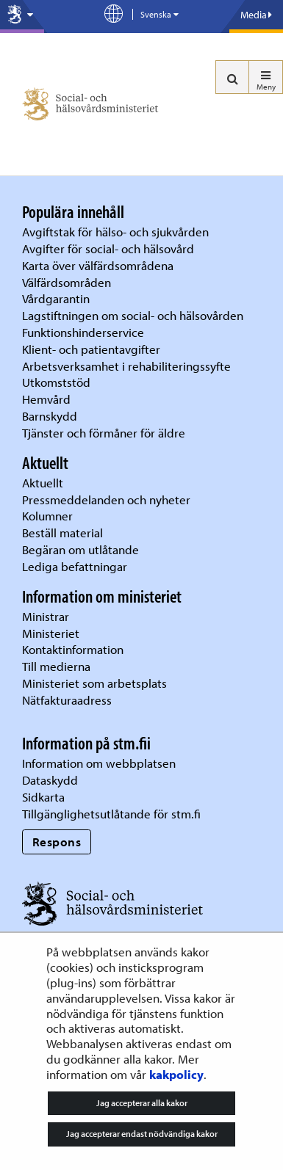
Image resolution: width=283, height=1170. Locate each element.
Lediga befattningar (74, 566)
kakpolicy (176, 1074)
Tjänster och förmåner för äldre (103, 432)
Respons (57, 841)
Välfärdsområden (66, 282)
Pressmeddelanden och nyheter (106, 499)
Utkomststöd (56, 382)
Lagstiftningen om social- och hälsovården (132, 315)
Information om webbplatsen (99, 763)
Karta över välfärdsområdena (97, 265)
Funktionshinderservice (83, 332)
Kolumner (47, 515)
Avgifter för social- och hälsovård (108, 248)
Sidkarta (43, 796)
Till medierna (56, 666)
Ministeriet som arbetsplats (94, 683)
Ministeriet (50, 633)
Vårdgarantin (56, 298)
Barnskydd (49, 416)
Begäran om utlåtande (80, 549)
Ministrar (45, 616)
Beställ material (62, 532)
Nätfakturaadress (67, 700)
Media (256, 14)
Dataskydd (50, 780)
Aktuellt (42, 482)
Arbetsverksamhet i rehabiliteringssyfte (128, 366)
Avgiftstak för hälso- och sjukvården (115, 231)
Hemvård (46, 399)
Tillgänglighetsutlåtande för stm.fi (111, 813)
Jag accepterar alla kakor (141, 1102)
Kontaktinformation (72, 649)
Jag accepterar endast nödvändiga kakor (142, 1133)
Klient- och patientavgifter (91, 349)
